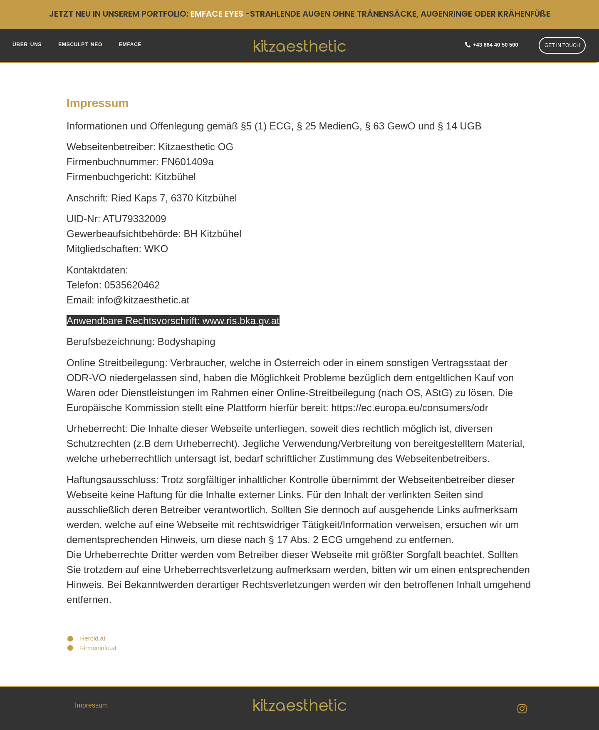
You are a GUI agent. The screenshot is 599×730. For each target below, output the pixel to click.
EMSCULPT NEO (80, 44)
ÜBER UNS (27, 44)
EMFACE (130, 44)
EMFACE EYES (217, 14)
